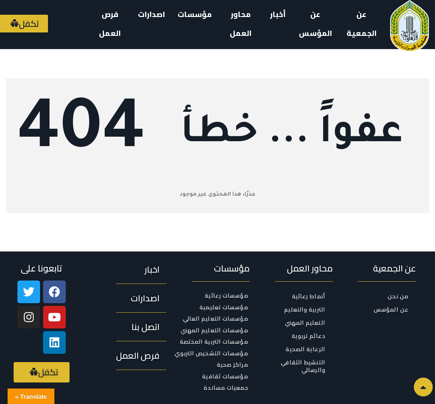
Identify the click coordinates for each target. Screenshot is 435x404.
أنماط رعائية (308, 296)
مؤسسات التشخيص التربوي (211, 353)
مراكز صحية (232, 364)
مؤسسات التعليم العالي (215, 318)
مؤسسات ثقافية (225, 376)
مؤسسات (195, 14)
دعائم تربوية (308, 335)
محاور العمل (241, 23)
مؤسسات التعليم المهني (214, 330)
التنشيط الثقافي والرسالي (303, 366)
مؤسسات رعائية (226, 295)
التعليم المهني (305, 322)
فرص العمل (110, 23)
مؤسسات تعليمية (224, 307)
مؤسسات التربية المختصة (214, 341)
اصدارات (151, 14)
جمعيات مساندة (226, 387)
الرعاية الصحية (305, 349)
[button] (152, 269)
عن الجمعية (362, 23)
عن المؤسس (315, 23)
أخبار (278, 14)
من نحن (398, 296)
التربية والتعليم (304, 309)
